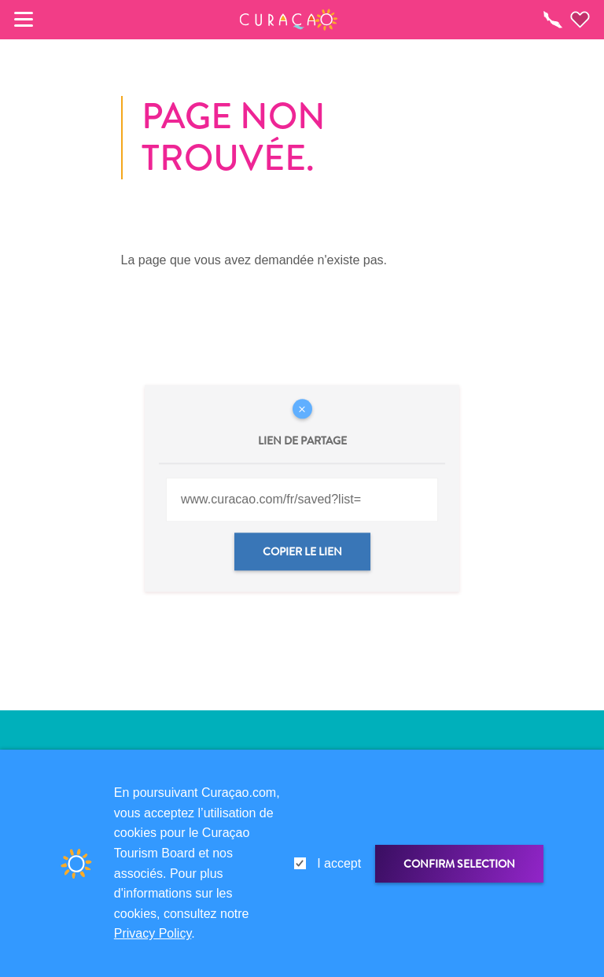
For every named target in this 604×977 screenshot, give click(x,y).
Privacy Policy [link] (152, 933)
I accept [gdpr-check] (339, 863)
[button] (289, 19)
